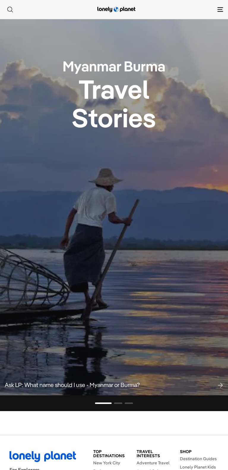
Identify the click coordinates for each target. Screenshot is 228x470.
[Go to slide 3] (129, 403)
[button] (114, 385)
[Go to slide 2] (118, 403)
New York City (106, 463)
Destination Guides (198, 458)
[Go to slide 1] (103, 403)
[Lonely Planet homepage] (116, 9)
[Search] (10, 9)
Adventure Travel (153, 463)
